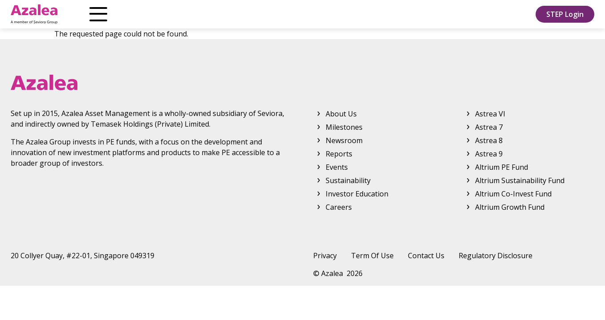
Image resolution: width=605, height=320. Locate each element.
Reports (297, 14)
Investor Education (372, 14)
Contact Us (426, 255)
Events (337, 167)
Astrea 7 (489, 127)
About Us (102, 14)
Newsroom (235, 14)
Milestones (344, 127)
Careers (339, 207)
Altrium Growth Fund (509, 207)
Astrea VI (490, 114)
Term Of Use (372, 255)
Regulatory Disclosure (495, 255)
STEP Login (565, 14)
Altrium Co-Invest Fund (513, 194)
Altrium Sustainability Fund (520, 180)
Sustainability (348, 180)
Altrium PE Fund (501, 167)
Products (162, 14)
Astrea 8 (489, 140)
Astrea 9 (489, 154)
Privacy (325, 255)
